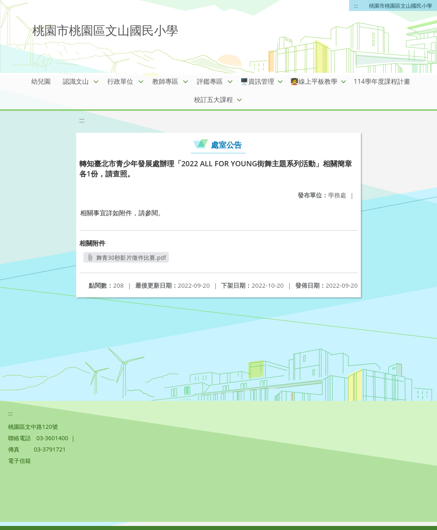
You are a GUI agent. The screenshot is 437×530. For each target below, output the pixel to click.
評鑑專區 (210, 81)
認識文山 (76, 81)
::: (356, 5)
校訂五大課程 (213, 99)
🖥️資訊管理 (257, 81)
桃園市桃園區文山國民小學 (400, 5)
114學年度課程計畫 (382, 81)
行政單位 (120, 81)
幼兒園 (41, 81)
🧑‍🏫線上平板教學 (313, 81)
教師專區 (165, 81)
